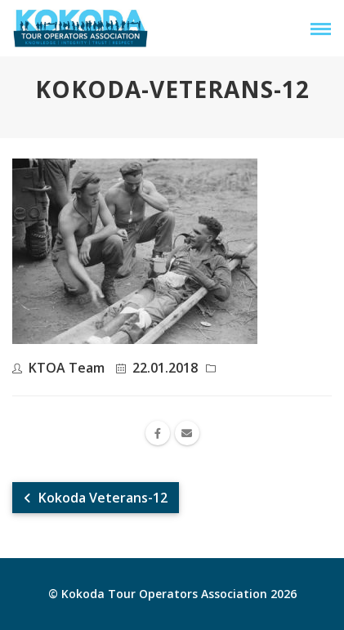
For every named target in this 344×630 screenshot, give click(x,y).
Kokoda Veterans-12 (96, 498)
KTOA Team (67, 368)
